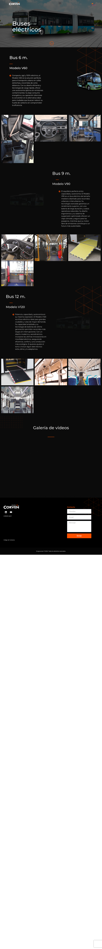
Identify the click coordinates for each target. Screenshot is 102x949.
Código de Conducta (9, 542)
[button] (60, 3)
